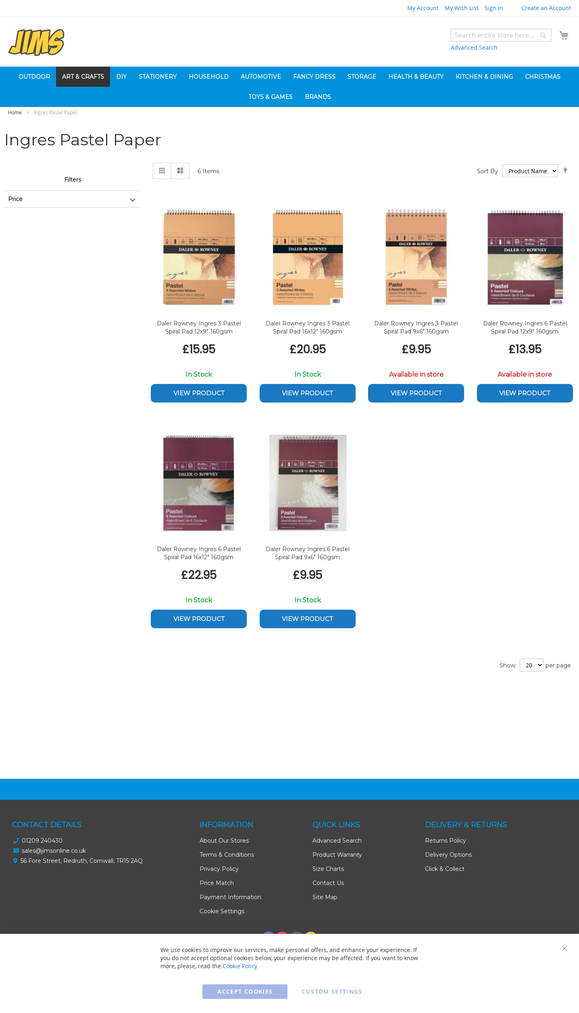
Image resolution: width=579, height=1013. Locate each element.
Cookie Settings (222, 911)
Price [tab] (15, 199)
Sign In (494, 8)
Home (15, 112)
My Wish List (462, 8)
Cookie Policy (240, 966)
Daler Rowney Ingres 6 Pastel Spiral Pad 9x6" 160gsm (308, 553)
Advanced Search (474, 47)
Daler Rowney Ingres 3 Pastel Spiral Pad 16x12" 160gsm (308, 327)
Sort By (487, 171)
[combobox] (501, 35)
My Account (423, 8)
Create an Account (546, 8)
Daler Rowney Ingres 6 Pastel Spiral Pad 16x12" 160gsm (199, 553)
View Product (199, 393)
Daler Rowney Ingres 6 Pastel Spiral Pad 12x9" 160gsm (525, 327)
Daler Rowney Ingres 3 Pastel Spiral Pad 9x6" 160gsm (416, 327)
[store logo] (36, 43)
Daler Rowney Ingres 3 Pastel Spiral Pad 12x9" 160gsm (199, 327)
